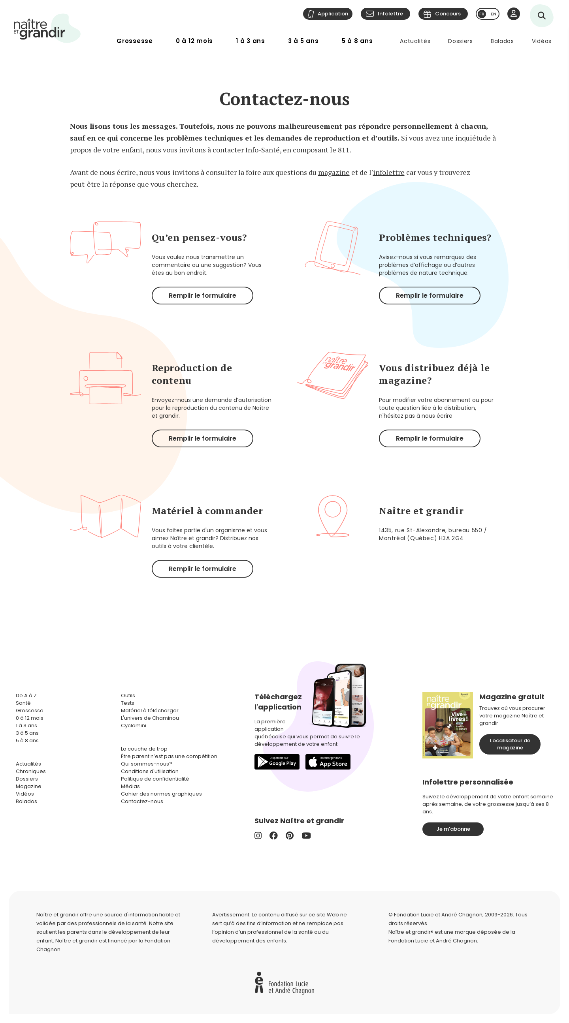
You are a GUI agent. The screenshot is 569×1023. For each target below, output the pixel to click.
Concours (448, 13)
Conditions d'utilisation (150, 771)
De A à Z (26, 695)
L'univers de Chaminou (150, 718)
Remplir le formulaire (202, 295)
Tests (127, 703)
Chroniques (31, 771)
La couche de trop (144, 749)
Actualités (415, 41)
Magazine (28, 786)
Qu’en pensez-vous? (199, 237)
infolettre (389, 172)
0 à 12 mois (194, 41)
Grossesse (135, 41)
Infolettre (390, 13)
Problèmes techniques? (435, 237)
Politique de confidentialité (155, 779)
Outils (128, 695)
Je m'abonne (453, 829)
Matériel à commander (207, 510)
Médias (130, 786)
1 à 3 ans (250, 41)
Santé (23, 703)
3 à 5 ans (303, 41)
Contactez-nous (142, 801)
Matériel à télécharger (150, 710)
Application (333, 13)
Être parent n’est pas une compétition (169, 756)
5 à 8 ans (357, 41)
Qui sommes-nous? (146, 764)
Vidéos (542, 41)
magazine (334, 172)
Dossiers (460, 41)
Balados (502, 41)
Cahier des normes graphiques (161, 794)
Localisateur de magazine (510, 744)
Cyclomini (133, 725)
